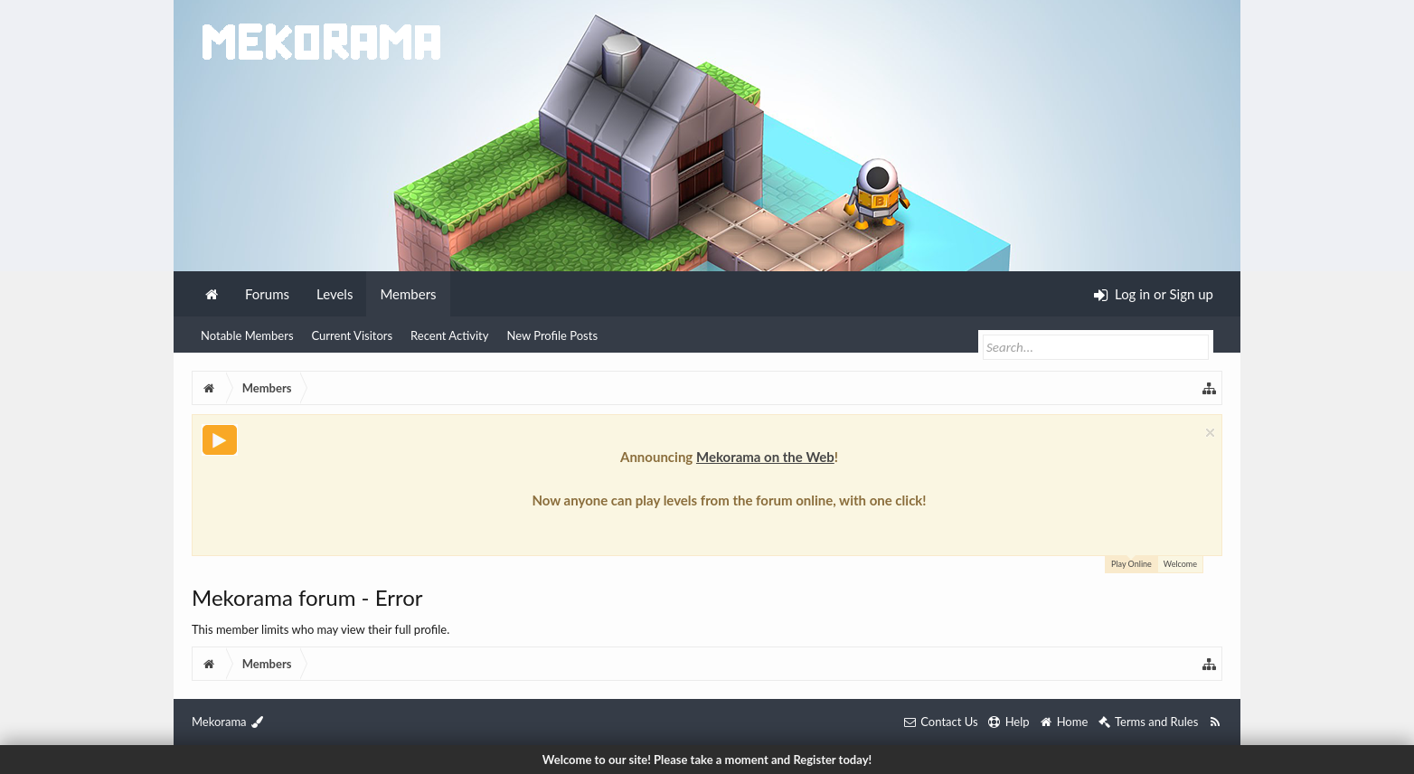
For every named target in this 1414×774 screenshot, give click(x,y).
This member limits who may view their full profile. (320, 629)
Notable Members (247, 335)
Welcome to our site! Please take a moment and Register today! (707, 759)
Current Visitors (352, 335)
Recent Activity (449, 335)
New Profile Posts (552, 335)
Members (408, 294)
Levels (334, 294)
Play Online (1131, 562)
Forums (267, 294)
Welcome (1180, 564)
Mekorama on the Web (765, 456)
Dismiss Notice (1210, 432)
